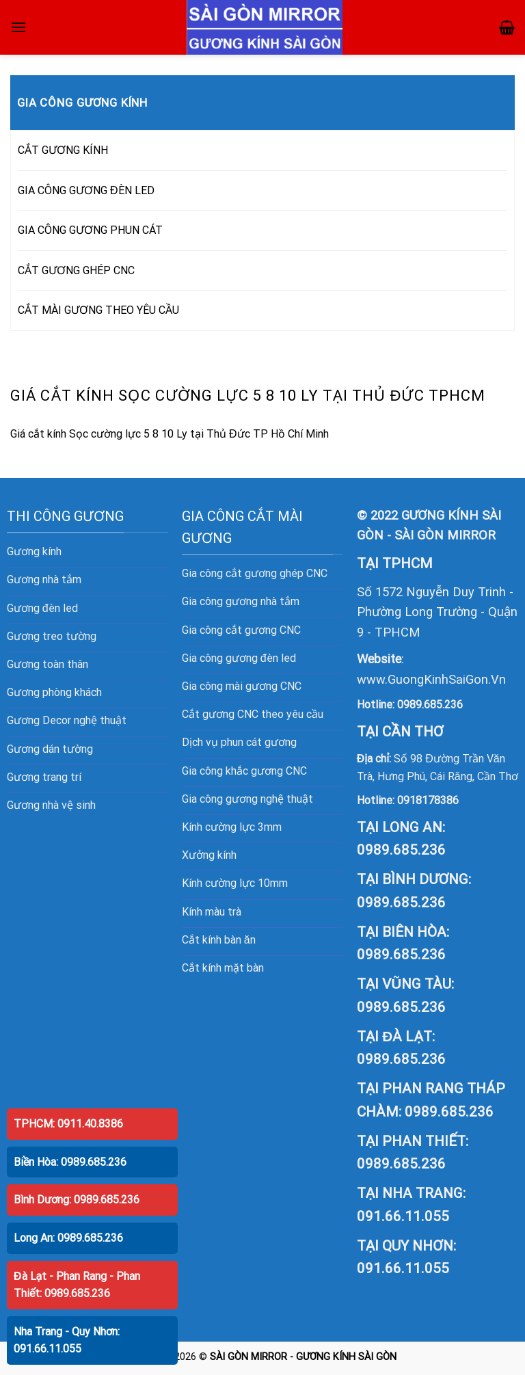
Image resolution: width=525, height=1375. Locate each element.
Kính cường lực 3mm (232, 826)
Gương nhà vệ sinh (51, 805)
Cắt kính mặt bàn (223, 967)
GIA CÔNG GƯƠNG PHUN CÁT (90, 230)
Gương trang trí (44, 777)
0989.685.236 (430, 704)
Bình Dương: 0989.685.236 (76, 1199)
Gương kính (34, 551)
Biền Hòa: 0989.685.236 (70, 1162)
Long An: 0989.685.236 (68, 1237)
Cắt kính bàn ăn (219, 939)
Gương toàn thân (47, 664)
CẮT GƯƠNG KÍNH (63, 150)
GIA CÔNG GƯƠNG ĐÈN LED (86, 190)
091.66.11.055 (403, 1216)
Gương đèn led (42, 608)
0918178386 (428, 800)
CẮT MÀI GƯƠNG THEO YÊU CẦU (98, 310)
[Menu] (18, 27)
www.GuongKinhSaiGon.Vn (431, 679)
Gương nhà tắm (44, 579)
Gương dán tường (50, 749)
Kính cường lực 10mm (235, 883)
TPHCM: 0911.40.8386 (68, 1123)
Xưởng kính (209, 855)
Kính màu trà (211, 911)
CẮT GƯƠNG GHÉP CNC (76, 270)
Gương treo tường (51, 636)
